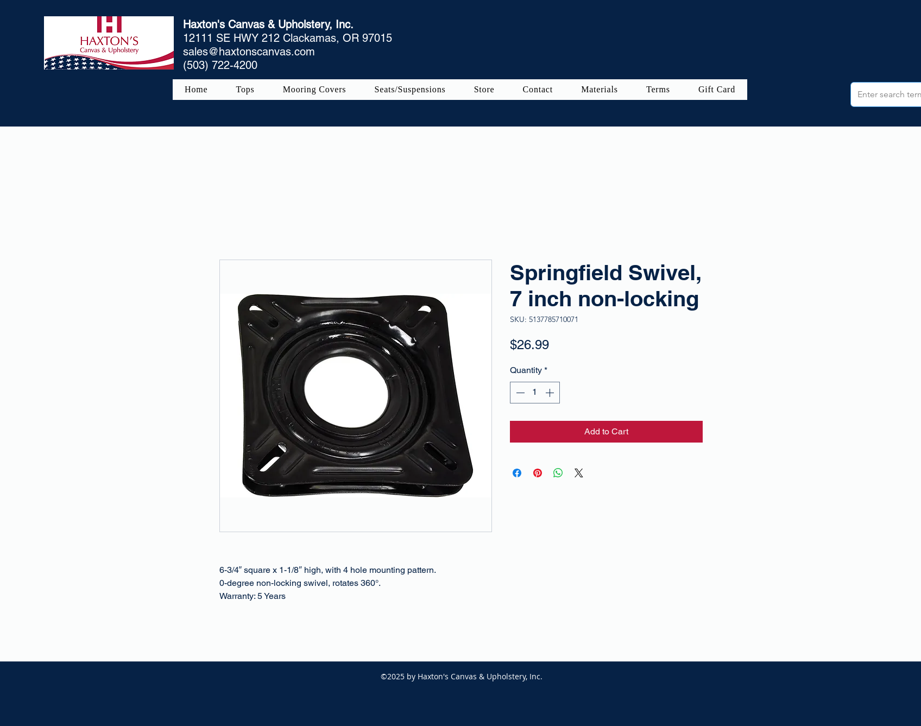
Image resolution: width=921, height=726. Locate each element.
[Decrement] (519, 392)
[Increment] (550, 392)
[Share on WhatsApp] (558, 472)
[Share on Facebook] (516, 472)
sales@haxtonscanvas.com (249, 51)
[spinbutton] (535, 392)
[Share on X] (578, 472)
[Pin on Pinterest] (537, 472)
